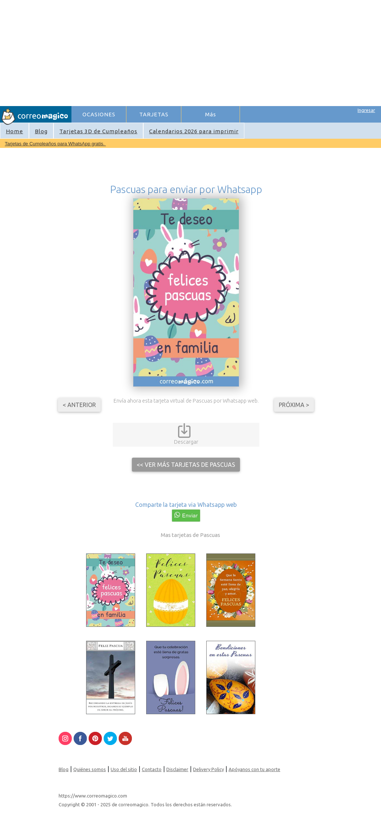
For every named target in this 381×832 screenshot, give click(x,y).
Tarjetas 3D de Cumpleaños (98, 131)
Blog (41, 131)
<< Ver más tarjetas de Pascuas (186, 464)
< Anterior (79, 405)
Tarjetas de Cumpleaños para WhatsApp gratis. (55, 143)
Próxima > (294, 405)
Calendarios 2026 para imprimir (193, 131)
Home (14, 131)
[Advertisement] (179, 51)
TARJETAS (154, 114)
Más (210, 114)
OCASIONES (98, 114)
